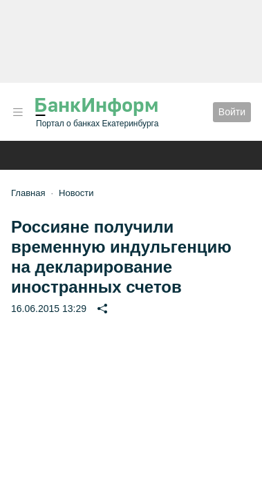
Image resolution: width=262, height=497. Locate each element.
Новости (76, 193)
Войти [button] (231, 111)
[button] (18, 112)
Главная (28, 193)
